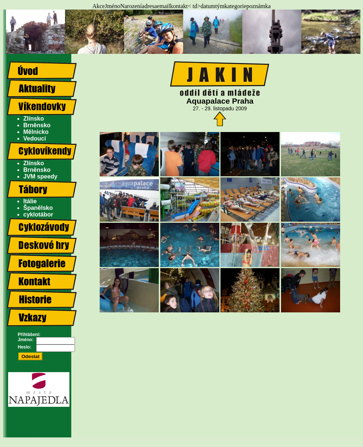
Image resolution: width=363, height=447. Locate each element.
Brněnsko (37, 125)
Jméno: (26, 339)
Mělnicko (35, 132)
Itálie (30, 201)
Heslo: (24, 347)
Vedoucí (34, 138)
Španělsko (38, 208)
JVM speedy (40, 176)
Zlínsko (33, 118)
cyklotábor (38, 214)
